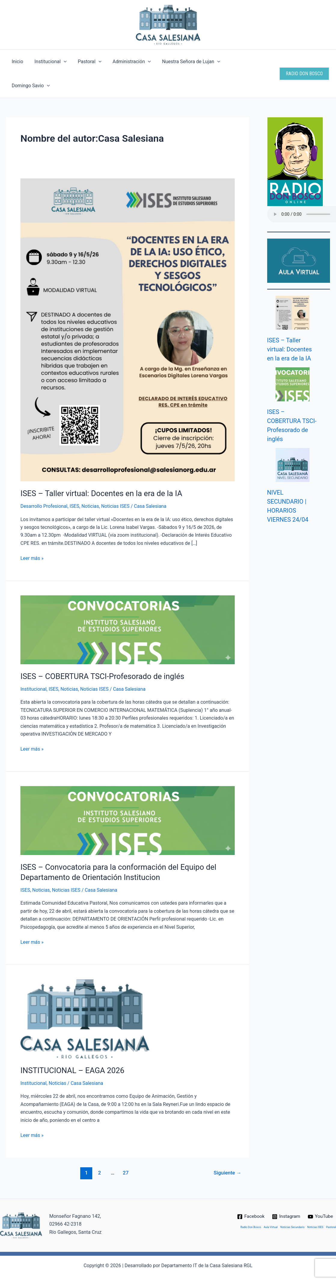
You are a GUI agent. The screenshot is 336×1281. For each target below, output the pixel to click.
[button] (61, 62)
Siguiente (227, 1149)
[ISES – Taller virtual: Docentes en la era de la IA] (293, 289)
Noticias (90, 482)
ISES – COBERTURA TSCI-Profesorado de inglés (102, 652)
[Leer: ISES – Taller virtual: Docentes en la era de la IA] (127, 305)
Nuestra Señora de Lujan (184, 62)
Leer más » (32, 533)
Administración (126, 62)
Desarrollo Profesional (44, 482)
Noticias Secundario (292, 1216)
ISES (75, 482)
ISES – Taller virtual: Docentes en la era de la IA (102, 469)
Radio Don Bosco (250, 1216)
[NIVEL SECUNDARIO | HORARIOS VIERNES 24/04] (293, 441)
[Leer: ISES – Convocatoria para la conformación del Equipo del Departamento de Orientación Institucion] (127, 796)
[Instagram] (286, 1205)
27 (125, 1149)
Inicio (16, 61)
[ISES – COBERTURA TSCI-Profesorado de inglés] (293, 360)
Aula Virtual (271, 1216)
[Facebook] (250, 1205)
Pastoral (85, 62)
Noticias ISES (116, 482)
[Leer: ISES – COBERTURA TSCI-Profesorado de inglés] (127, 605)
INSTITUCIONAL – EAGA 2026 (72, 1046)
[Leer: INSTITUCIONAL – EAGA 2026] (84, 994)
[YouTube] (321, 1205)
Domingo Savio (241, 62)
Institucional (48, 62)
